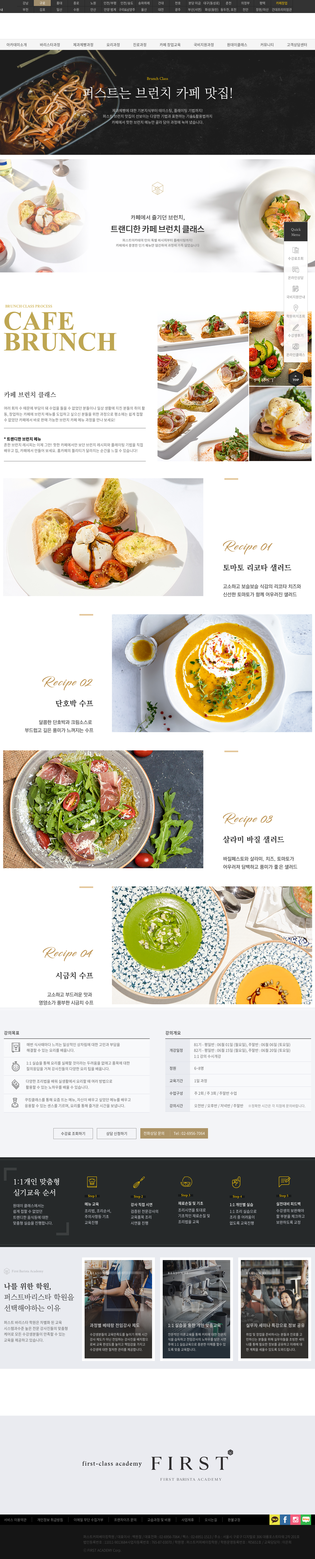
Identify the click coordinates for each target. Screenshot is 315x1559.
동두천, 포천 (228, 9)
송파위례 (144, 3)
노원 (93, 3)
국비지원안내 (295, 296)
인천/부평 (110, 3)
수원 (76, 9)
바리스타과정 (50, 44)
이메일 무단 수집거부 (88, 1519)
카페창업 (281, 3)
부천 (25, 9)
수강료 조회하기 (73, 1133)
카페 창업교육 (170, 44)
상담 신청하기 (116, 1133)
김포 (42, 9)
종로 (76, 3)
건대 (161, 3)
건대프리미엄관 (282, 9)
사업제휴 (187, 1519)
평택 (262, 3)
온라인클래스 (295, 354)
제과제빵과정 (83, 44)
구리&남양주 (127, 9)
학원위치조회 (295, 316)
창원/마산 (262, 9)
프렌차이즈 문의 (125, 1519)
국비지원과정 (204, 44)
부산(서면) (194, 9)
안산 (93, 9)
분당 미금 (194, 3)
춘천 (228, 3)
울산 (144, 9)
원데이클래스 (237, 44)
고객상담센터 (297, 44)
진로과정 (140, 44)
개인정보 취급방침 (50, 1519)
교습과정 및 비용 (159, 1519)
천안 (245, 9)
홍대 (59, 3)
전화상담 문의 (174, 1133)
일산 (59, 9)
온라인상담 (296, 277)
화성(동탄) (211, 9)
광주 (178, 9)
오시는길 (211, 1519)
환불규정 (234, 1519)
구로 (42, 3)
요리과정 (113, 44)
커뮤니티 (267, 44)
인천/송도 (127, 3)
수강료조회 (296, 258)
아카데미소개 (17, 44)
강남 (25, 3)
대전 (161, 9)
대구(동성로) (211, 3)
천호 (178, 3)
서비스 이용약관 (15, 1519)
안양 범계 (110, 9)
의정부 (245, 3)
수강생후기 (296, 335)
